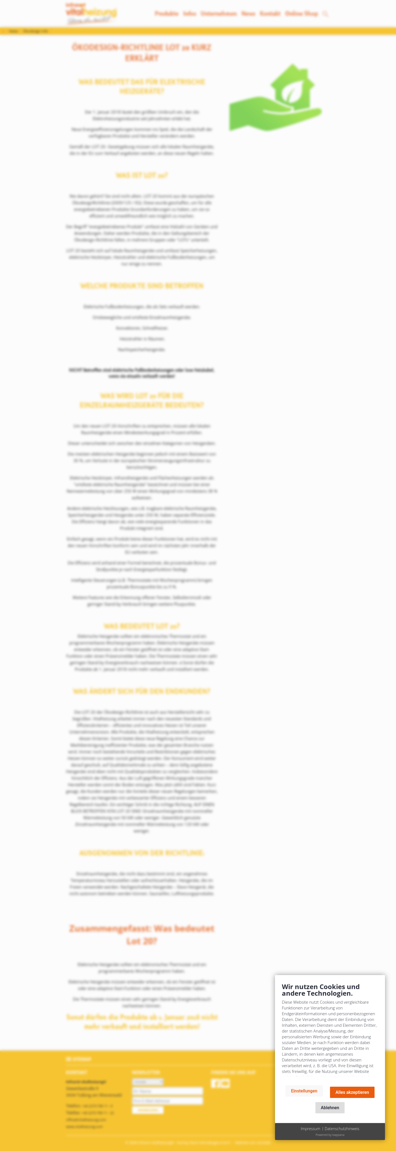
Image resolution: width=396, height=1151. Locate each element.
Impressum (310, 1128)
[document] (330, 1031)
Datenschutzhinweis (342, 1128)
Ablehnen (330, 1107)
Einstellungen (304, 1091)
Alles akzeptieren (352, 1092)
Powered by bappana (330, 1135)
